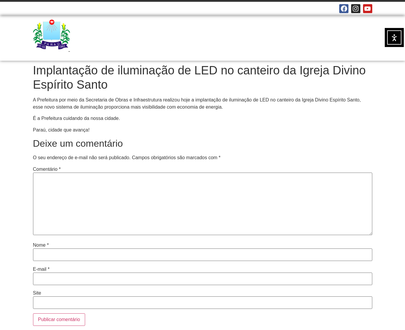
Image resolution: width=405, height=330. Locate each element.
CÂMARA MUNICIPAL (54, 9)
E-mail (41, 269)
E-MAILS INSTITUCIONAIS (99, 9)
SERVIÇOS (244, 34)
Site (37, 293)
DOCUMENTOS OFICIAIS (293, 34)
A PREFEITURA (169, 34)
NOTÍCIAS (211, 34)
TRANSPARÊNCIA (168, 47)
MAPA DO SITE (139, 9)
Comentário (47, 169)
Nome (41, 245)
